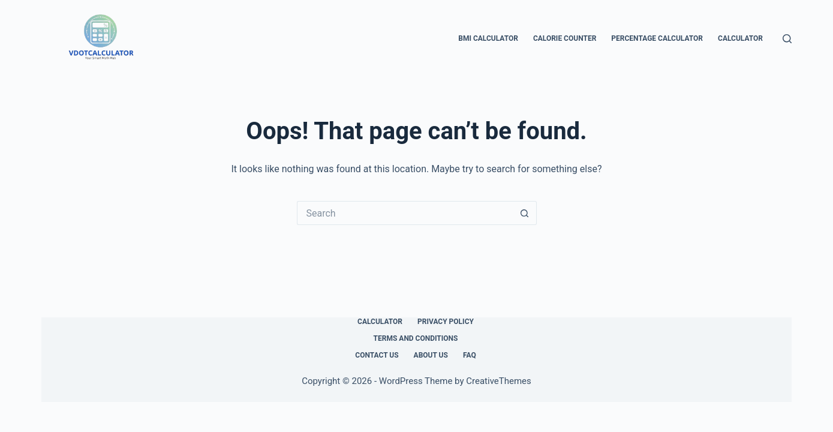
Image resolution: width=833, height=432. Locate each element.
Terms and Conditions (416, 338)
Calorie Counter (564, 38)
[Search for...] (405, 213)
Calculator (740, 38)
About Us (431, 355)
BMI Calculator (488, 38)
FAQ (469, 355)
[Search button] (525, 213)
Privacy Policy (445, 321)
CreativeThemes (498, 381)
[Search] (787, 38)
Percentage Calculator (657, 38)
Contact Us (376, 355)
